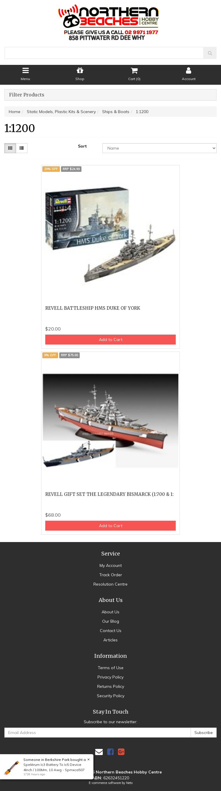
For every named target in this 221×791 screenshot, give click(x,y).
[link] (110, 752)
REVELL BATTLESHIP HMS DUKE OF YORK (92, 308)
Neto (129, 783)
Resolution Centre (110, 584)
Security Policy (110, 695)
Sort (82, 146)
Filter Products (26, 95)
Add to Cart (110, 339)
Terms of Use (110, 667)
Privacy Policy (110, 677)
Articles (110, 640)
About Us (110, 612)
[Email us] (99, 752)
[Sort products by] (159, 148)
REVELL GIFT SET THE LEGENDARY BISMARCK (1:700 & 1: (109, 494)
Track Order (110, 574)
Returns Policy (110, 686)
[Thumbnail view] (10, 148)
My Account (111, 565)
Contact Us (110, 630)
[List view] (21, 148)
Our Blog (110, 621)
